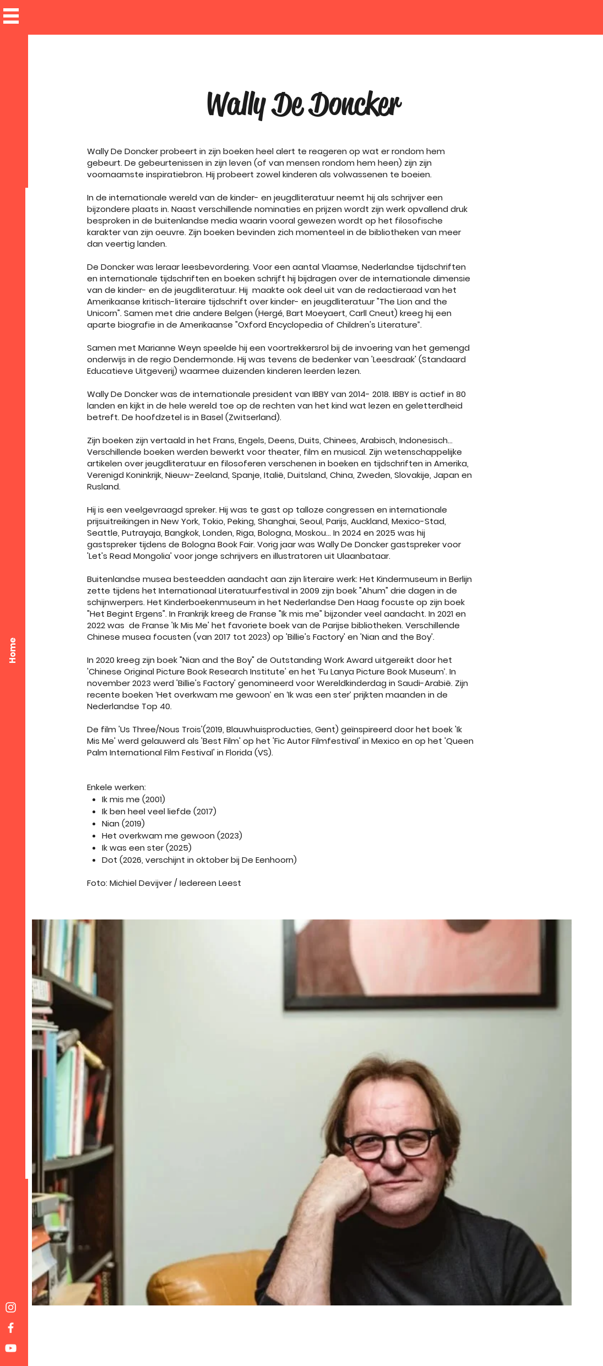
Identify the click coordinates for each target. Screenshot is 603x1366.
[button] (11, 16)
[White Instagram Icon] (11, 1307)
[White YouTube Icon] (11, 1348)
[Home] (12, 651)
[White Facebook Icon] (11, 1328)
